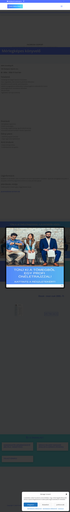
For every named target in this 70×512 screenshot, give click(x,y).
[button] (66, 494)
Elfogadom (30, 505)
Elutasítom (45, 505)
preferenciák (60, 505)
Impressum (61, 508)
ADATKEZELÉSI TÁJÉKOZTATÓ (34, 508)
